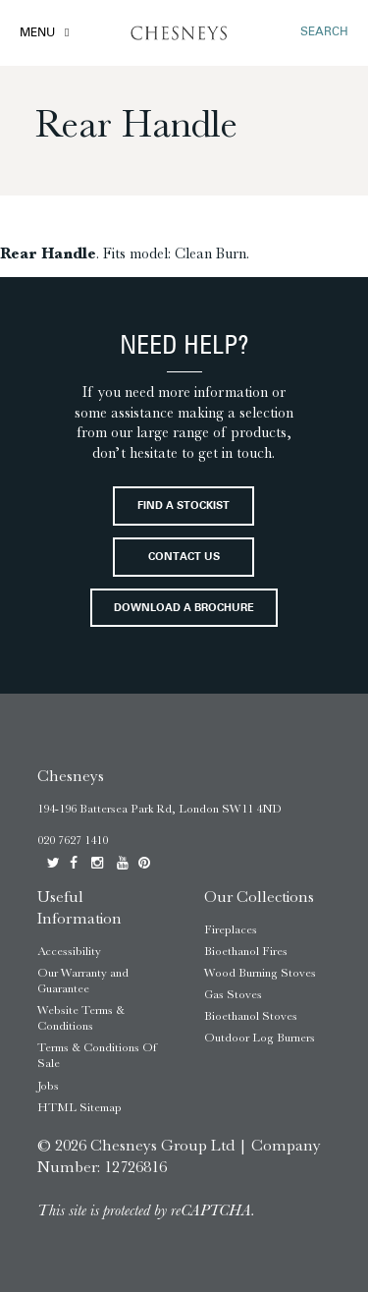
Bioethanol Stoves (250, 1016)
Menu (37, 33)
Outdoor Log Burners (259, 1037)
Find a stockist (183, 506)
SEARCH (324, 32)
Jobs (48, 1086)
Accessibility (69, 951)
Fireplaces (230, 929)
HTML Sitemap (79, 1107)
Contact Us (184, 557)
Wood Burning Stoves (260, 973)
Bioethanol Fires (246, 951)
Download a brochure (184, 608)
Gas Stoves (233, 994)
